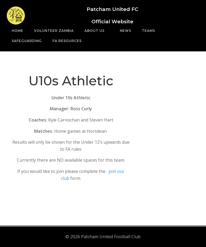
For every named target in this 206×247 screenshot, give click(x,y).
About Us (96, 31)
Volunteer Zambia (54, 31)
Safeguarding (27, 41)
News (125, 31)
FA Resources (67, 41)
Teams (151, 31)
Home (17, 31)
